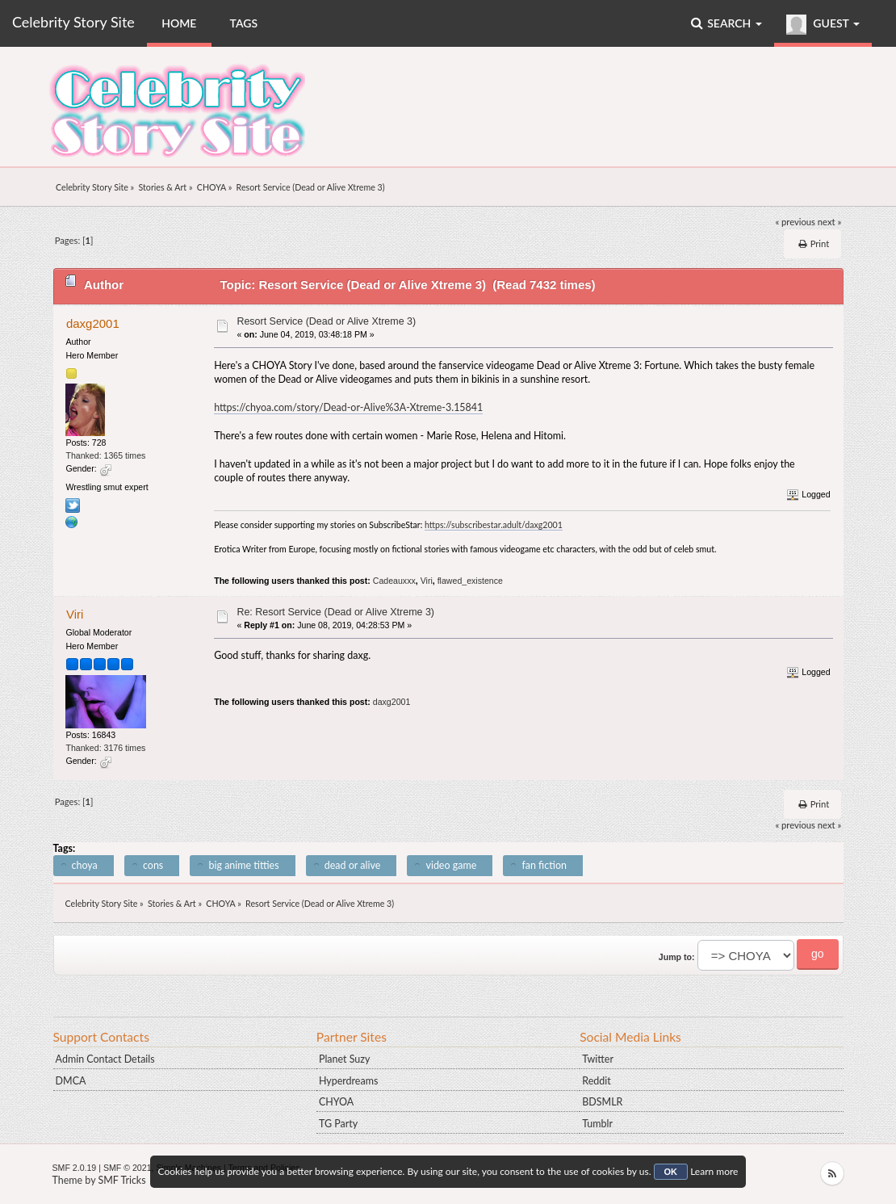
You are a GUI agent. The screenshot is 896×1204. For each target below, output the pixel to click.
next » (829, 221)
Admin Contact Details (105, 1059)
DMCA (71, 1081)
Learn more (714, 1171)
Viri (427, 580)
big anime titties (243, 865)
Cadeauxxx (394, 580)
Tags (244, 23)
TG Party (338, 1124)
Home (178, 23)
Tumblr (597, 1124)
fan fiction (543, 865)
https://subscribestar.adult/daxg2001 (494, 525)
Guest (823, 25)
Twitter (597, 1059)
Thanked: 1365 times (105, 455)
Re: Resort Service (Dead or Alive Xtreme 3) (335, 612)
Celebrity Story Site (73, 22)
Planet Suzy (344, 1059)
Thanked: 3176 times (105, 748)
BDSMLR (602, 1102)
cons (153, 865)
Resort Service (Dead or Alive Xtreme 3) (326, 321)
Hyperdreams (348, 1081)
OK (671, 1172)
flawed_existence (470, 580)
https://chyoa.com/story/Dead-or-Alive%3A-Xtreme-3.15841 (348, 407)
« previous (795, 221)
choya (85, 865)
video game (450, 865)
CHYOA (336, 1102)
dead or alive (352, 865)
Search (726, 23)
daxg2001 (92, 323)
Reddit (596, 1081)
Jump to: (677, 957)
